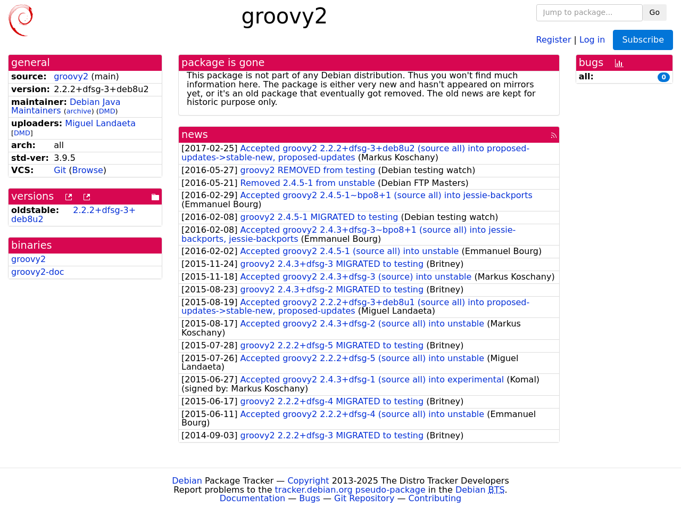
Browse (87, 170)
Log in (592, 39)
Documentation (252, 498)
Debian (187, 481)
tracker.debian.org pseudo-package (350, 490)
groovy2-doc (37, 272)
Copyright (308, 481)
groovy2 (71, 76)
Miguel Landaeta (100, 123)
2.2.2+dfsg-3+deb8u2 (73, 214)
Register (553, 39)
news (194, 134)
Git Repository (364, 498)
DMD (107, 111)
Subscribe (643, 40)
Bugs (309, 498)
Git (60, 170)
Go (655, 12)
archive (79, 111)
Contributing (435, 498)
